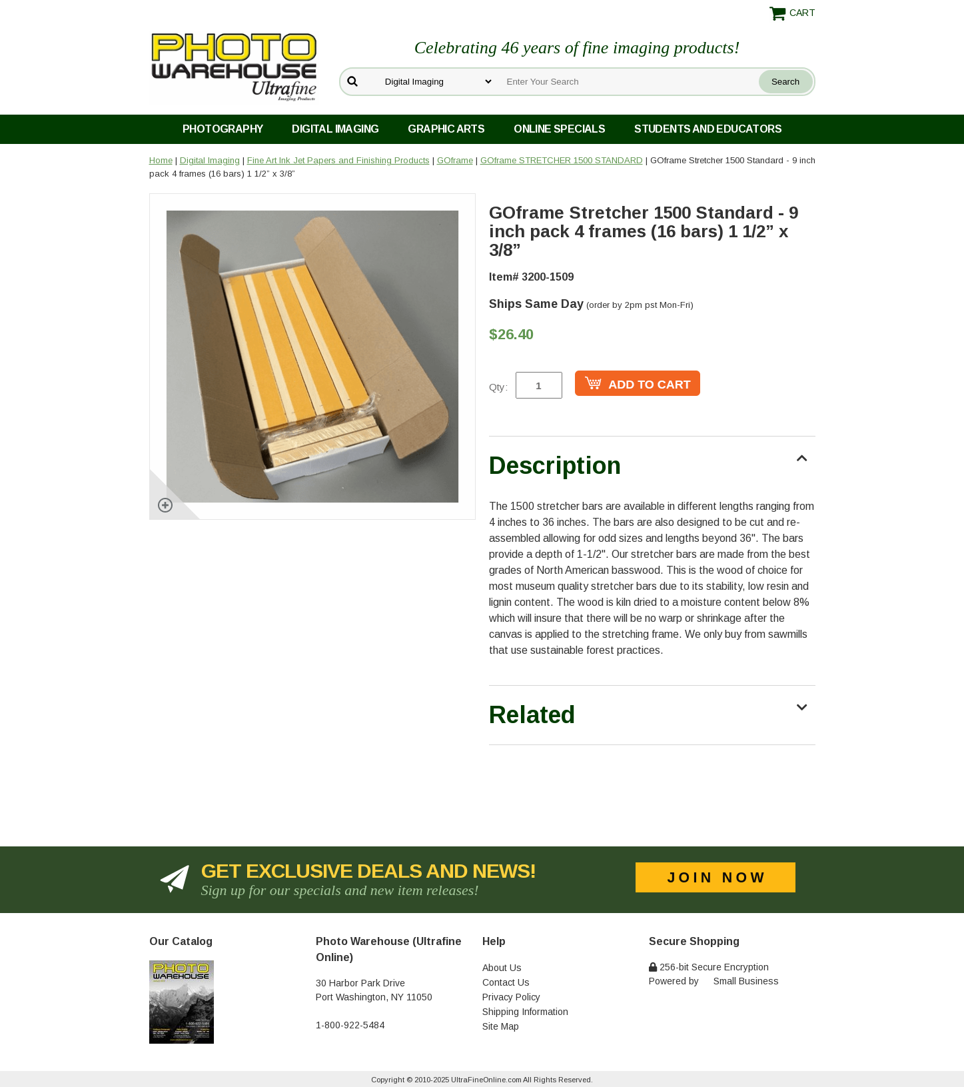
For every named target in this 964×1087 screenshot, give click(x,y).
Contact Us (506, 982)
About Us (502, 967)
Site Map (500, 1026)
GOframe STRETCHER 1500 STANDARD (561, 160)
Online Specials (559, 129)
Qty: (498, 387)
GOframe (455, 160)
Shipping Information (525, 1011)
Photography (222, 129)
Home (161, 160)
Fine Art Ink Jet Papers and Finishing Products (338, 160)
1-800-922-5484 (350, 1025)
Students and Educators (707, 129)
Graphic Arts (446, 129)
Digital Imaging (335, 129)
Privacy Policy (511, 997)
